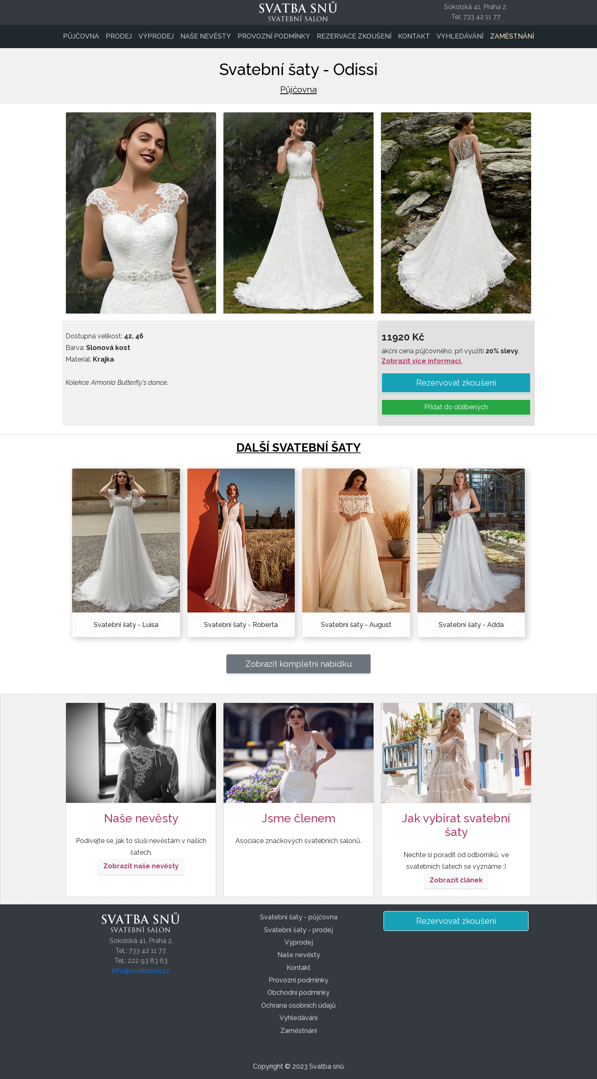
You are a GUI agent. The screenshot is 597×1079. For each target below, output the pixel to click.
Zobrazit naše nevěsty (141, 866)
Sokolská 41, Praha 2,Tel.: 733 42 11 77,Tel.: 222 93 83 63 (141, 951)
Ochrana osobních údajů (298, 1005)
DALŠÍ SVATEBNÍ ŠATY (298, 447)
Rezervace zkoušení (354, 36)
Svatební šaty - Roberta (241, 625)
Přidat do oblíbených (456, 407)
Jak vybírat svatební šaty (456, 825)
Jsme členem (298, 818)
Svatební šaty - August (356, 625)
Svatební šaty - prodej (298, 930)
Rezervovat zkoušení (456, 383)
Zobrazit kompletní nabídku (298, 664)
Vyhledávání (460, 36)
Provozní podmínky (274, 36)
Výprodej (156, 36)
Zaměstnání (512, 36)
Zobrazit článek (456, 880)
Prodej (119, 36)
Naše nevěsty (205, 36)
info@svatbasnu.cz (141, 971)
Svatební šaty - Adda (471, 625)
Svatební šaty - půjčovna (298, 917)
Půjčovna (81, 36)
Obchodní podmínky (298, 992)
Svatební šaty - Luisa (126, 625)
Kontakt (414, 36)
